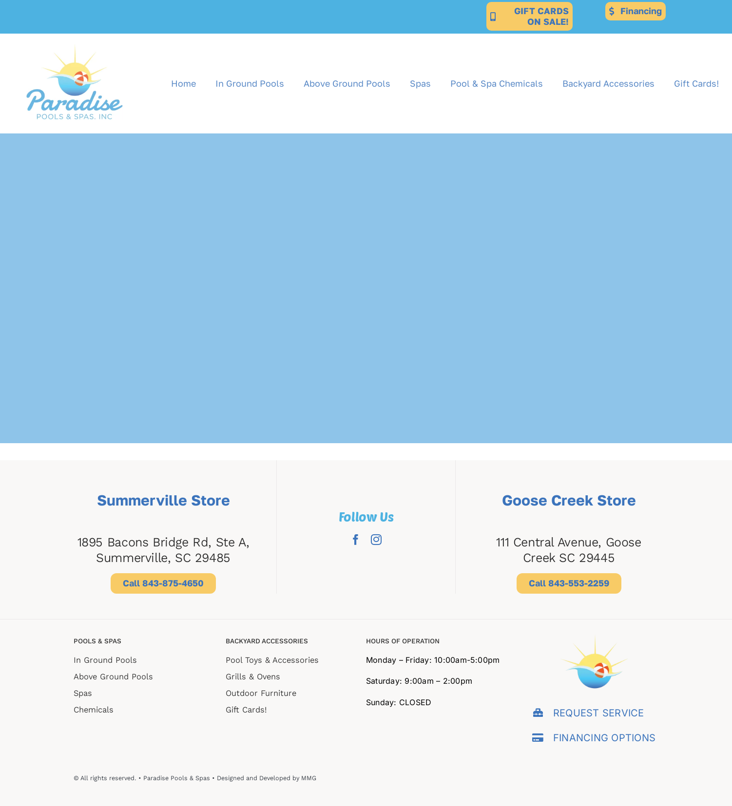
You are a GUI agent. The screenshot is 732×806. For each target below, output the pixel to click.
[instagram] (376, 539)
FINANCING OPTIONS (604, 738)
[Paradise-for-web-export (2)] (75, 37)
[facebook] (355, 539)
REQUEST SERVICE (598, 713)
